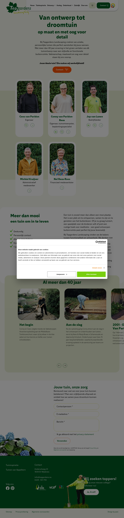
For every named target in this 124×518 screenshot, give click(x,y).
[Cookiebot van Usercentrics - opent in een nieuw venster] (97, 242)
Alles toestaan (91, 274)
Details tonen (97, 268)
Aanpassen (62, 274)
